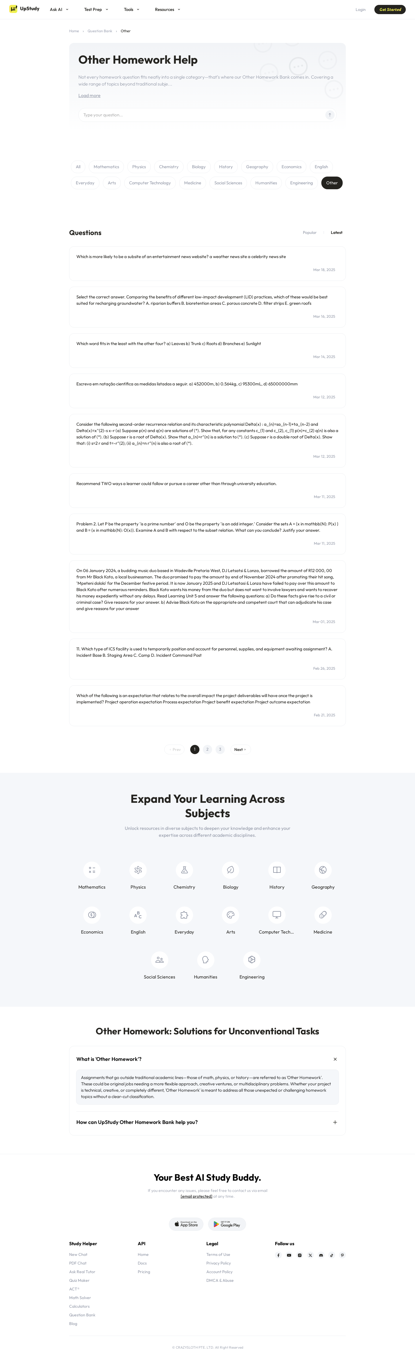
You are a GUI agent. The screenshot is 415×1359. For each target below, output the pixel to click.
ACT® (74, 1289)
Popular (310, 232)
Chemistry (169, 166)
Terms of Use (218, 1254)
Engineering (301, 183)
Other (332, 183)
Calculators (79, 1306)
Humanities (266, 183)
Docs (142, 1263)
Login (361, 9)
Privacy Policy (218, 1263)
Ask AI (56, 9)
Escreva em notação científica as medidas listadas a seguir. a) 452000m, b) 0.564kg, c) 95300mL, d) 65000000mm (187, 384)
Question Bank (100, 31)
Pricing (144, 1271)
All (78, 166)
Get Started (390, 9)
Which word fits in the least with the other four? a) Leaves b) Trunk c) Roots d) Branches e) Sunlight (168, 343)
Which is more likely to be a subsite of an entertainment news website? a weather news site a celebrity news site (181, 256)
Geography (257, 166)
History (226, 166)
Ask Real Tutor (82, 1271)
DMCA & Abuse (220, 1280)
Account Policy (219, 1271)
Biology (199, 166)
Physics (139, 166)
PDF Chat (77, 1263)
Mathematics (106, 166)
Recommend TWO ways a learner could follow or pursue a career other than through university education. (176, 483)
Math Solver (80, 1297)
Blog (73, 1323)
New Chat (78, 1254)
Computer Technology (150, 183)
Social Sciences (228, 183)
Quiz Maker (79, 1280)
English (321, 166)
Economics (291, 166)
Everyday (85, 183)
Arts (112, 183)
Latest (336, 232)
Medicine (192, 183)
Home (74, 31)
